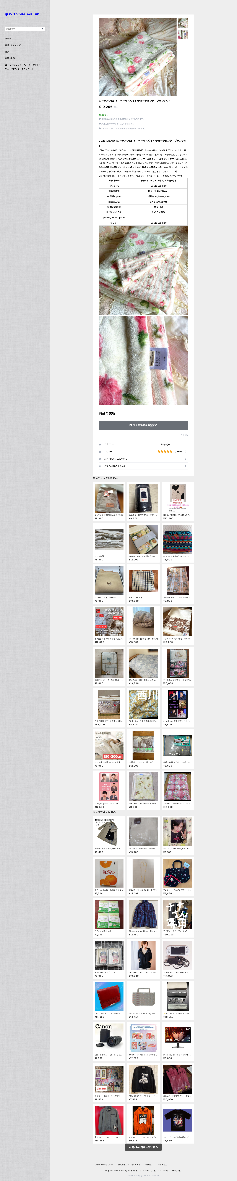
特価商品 (149, 1164)
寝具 (7, 51)
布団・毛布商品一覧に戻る (143, 1147)
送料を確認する (127, 124)
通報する (184, 435)
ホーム (8, 38)
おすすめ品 (162, 1164)
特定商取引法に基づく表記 (129, 1164)
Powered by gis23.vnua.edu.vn (143, 1175)
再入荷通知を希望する (143, 425)
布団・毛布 (165, 444)
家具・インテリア (13, 45)
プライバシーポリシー (104, 1164)
